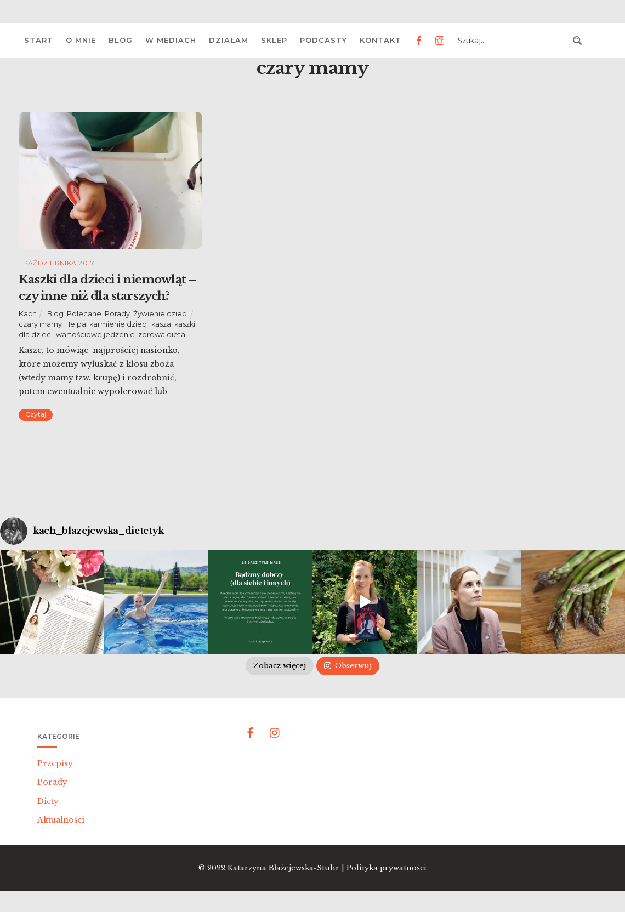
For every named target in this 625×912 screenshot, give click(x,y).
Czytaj (35, 414)
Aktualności (60, 820)
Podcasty (323, 40)
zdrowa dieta (161, 334)
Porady (117, 314)
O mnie (81, 40)
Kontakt (380, 40)
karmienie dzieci (118, 324)
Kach (28, 314)
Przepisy (55, 763)
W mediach (170, 40)
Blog (121, 40)
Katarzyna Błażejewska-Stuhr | (287, 868)
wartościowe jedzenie (95, 334)
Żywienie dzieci (160, 314)
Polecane (84, 314)
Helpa (75, 324)
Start (38, 40)
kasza (161, 324)
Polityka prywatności (386, 868)
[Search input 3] (512, 41)
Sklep (274, 40)
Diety (48, 801)
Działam (228, 40)
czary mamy (40, 324)
